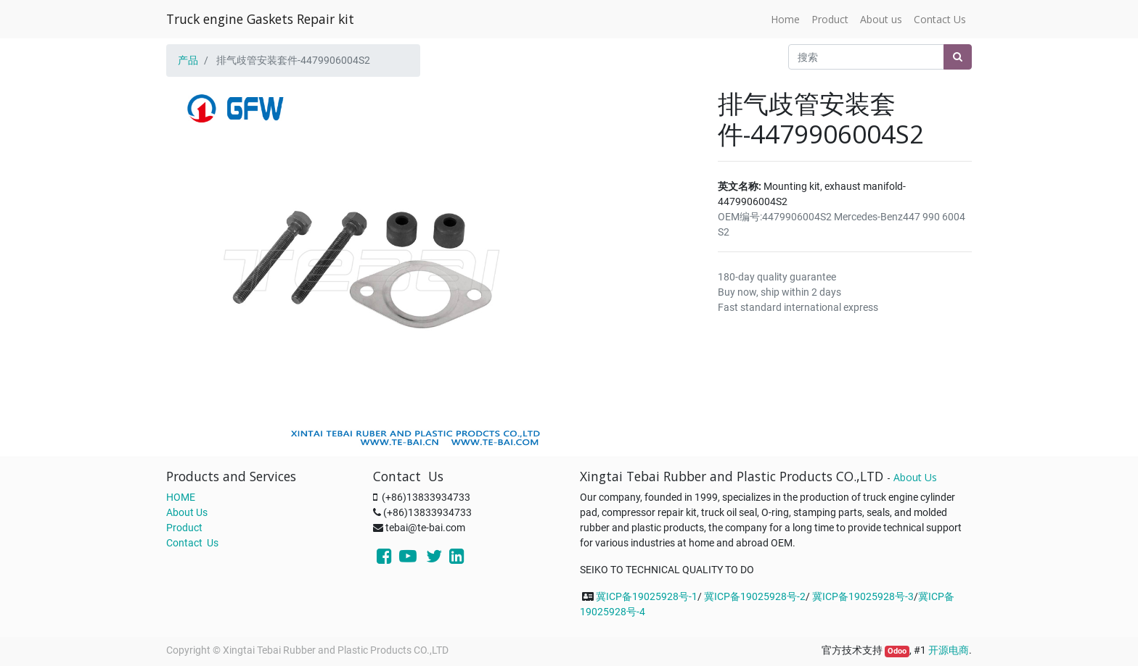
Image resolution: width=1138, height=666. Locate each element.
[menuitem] (785, 19)
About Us (187, 512)
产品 (188, 60)
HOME (180, 497)
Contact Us (192, 543)
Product (184, 527)
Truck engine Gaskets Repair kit (260, 19)
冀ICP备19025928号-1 (646, 596)
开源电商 (948, 650)
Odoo (897, 651)
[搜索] (957, 57)
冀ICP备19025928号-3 (863, 596)
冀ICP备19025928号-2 (755, 596)
